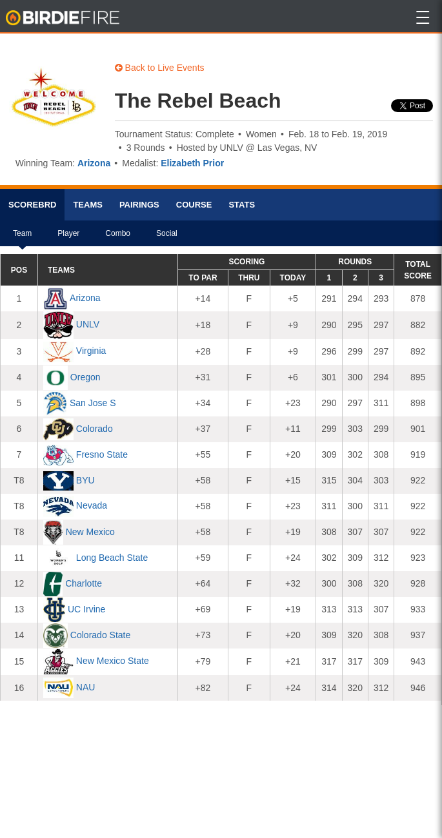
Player (68, 237)
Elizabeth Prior (192, 163)
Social (166, 237)
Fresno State (102, 454)
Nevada (91, 506)
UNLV (87, 324)
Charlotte (83, 583)
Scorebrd (32, 205)
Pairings (139, 205)
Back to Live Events (160, 68)
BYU (85, 480)
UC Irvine (86, 609)
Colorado (94, 429)
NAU (85, 687)
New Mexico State (112, 661)
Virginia (91, 351)
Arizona (93, 163)
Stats (241, 205)
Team (22, 237)
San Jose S (93, 403)
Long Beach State (112, 557)
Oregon (85, 377)
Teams (88, 205)
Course (194, 205)
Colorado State (100, 635)
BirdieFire (63, 18)
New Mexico (90, 532)
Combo (117, 237)
